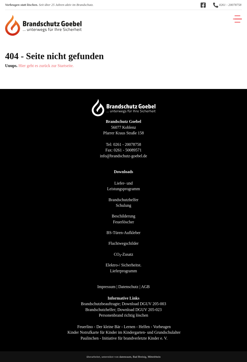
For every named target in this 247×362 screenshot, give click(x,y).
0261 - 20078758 (227, 5)
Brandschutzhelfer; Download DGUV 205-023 (123, 309)
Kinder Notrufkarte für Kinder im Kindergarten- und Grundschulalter (124, 332)
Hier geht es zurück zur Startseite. (46, 65)
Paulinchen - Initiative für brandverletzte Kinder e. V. (124, 338)
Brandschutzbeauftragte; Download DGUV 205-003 (123, 304)
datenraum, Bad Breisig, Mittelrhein (140, 356)
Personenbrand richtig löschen (123, 315)
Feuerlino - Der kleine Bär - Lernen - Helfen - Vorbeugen (124, 327)
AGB (145, 287)
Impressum (106, 287)
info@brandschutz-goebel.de (123, 156)
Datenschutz (128, 287)
